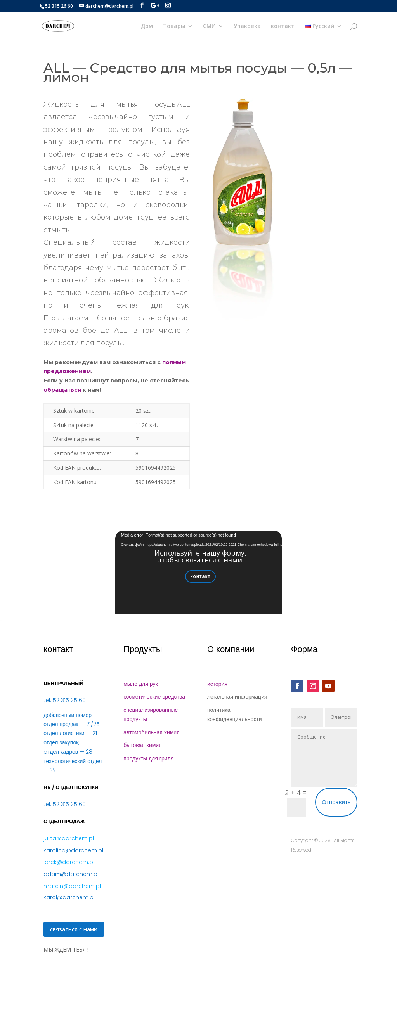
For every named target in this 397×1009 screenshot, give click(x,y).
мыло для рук (140, 684)
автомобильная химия (151, 732)
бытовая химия (142, 745)
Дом (147, 26)
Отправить (336, 802)
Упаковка (247, 26)
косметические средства (154, 697)
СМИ (209, 26)
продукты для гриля (148, 758)
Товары (174, 26)
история (217, 684)
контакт (283, 26)
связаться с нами (73, 929)
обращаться (62, 389)
